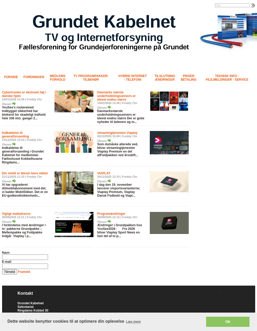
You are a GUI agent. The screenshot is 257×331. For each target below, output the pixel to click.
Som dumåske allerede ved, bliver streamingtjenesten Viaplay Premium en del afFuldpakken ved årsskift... (117, 149)
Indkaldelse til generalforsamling (15, 134)
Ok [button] (227, 322)
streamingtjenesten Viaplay (117, 133)
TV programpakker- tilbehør (91, 77)
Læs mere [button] (133, 321)
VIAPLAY (104, 173)
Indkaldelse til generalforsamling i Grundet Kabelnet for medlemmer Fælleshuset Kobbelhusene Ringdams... (23, 155)
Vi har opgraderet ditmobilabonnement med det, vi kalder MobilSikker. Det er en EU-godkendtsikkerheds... (25, 190)
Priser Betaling (188, 77)
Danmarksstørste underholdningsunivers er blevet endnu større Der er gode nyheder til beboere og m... (120, 116)
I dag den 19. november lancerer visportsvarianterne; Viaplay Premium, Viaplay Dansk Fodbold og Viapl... (118, 190)
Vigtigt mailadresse (16, 214)
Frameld (24, 272)
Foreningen (33, 77)
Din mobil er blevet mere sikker (25, 173)
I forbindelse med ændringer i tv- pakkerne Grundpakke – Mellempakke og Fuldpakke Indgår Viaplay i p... (24, 230)
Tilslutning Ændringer (164, 77)
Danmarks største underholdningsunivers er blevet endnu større (116, 96)
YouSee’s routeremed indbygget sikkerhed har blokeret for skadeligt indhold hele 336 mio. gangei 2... (24, 113)
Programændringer (111, 214)
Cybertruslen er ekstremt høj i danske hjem (24, 94)
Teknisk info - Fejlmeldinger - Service (227, 77)
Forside (11, 77)
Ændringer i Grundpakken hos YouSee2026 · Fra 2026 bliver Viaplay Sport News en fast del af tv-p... (119, 230)
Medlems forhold (57, 77)
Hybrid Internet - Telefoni (132, 77)
